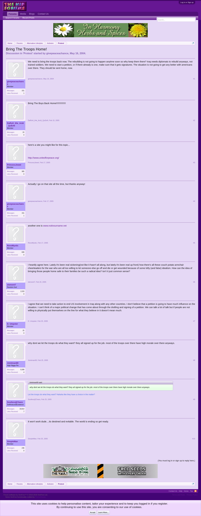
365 (23, 171)
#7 (194, 321)
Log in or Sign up (186, 2)
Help (180, 491)
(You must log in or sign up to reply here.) (176, 460)
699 (23, 252)
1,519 (22, 291)
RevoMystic (12, 245)
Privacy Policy (192, 495)
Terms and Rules (178, 495)
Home (186, 491)
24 (23, 132)
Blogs (32, 14)
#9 (194, 399)
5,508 (22, 369)
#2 (194, 120)
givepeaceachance (57, 53)
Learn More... (103, 512)
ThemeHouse (40, 497)
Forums (13, 14)
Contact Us (43, 14)
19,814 (21, 409)
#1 (194, 79)
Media (23, 14)
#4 (194, 201)
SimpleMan (12, 441)
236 (23, 448)
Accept (92, 512)
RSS (195, 491)
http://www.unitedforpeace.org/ (43, 158)
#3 (194, 162)
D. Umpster (12, 324)
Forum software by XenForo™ (26, 495)
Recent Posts (28, 18)
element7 (11, 285)
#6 (194, 282)
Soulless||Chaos (15, 402)
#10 (193, 439)
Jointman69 (12, 363)
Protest (28, 53)
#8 (194, 360)
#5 (194, 243)
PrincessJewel (14, 165)
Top (191, 491)
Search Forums (12, 18)
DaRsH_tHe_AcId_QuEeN (15, 124)
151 (23, 90)
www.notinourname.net (55, 225)
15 (23, 330)
